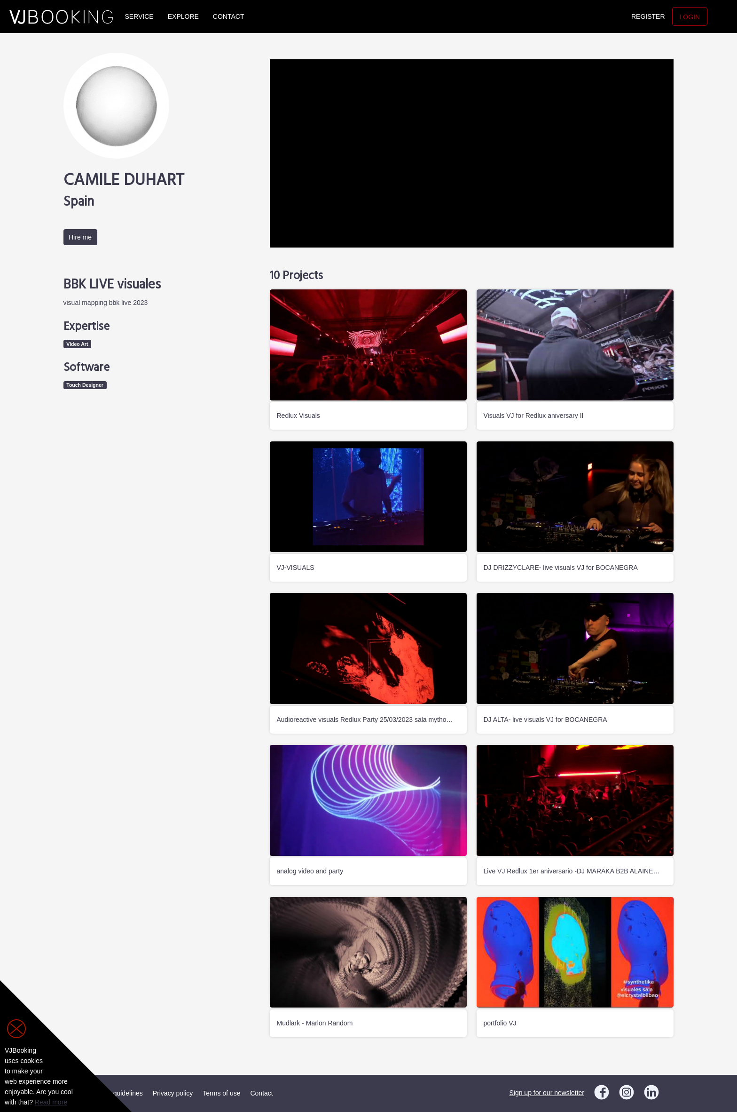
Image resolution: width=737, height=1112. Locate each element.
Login (690, 17)
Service (139, 16)
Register (648, 16)
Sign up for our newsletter (546, 1092)
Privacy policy (173, 1093)
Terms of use (221, 1093)
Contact (228, 16)
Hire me (80, 237)
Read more (51, 1102)
